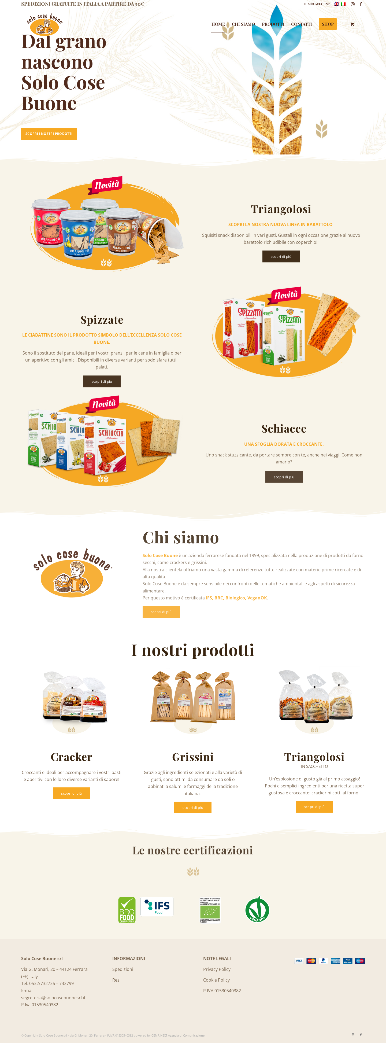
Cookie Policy (216, 980)
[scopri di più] (281, 258)
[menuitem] (316, 4)
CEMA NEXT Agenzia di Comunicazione (178, 1035)
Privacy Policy (217, 969)
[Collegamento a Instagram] (353, 4)
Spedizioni (122, 969)
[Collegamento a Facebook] (361, 4)
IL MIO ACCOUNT (317, 4)
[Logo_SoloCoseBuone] (44, 24)
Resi (116, 980)
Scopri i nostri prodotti (49, 133)
